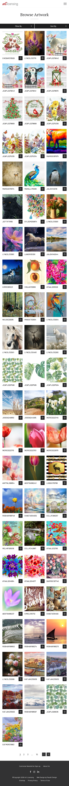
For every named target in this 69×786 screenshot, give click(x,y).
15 (37, 754)
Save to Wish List (21, 58)
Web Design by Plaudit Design (47, 777)
